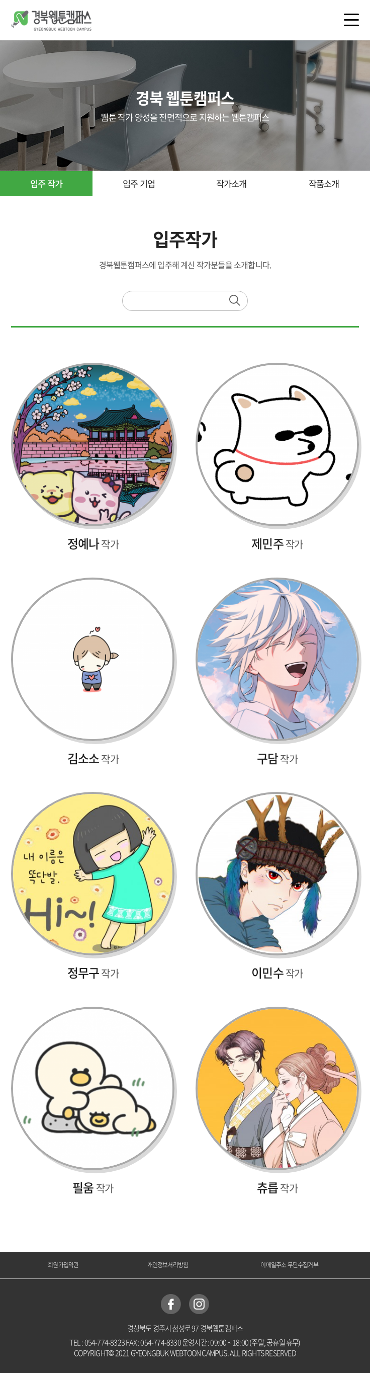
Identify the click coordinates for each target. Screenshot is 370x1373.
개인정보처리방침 (168, 1264)
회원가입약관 (63, 1264)
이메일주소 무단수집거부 (289, 1264)
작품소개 (324, 183)
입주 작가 (46, 183)
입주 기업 (139, 183)
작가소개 (231, 183)
